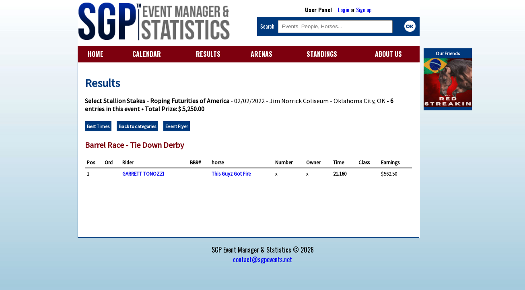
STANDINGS (322, 54)
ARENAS (261, 54)
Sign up (364, 9)
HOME (95, 54)
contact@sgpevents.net (262, 259)
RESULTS (208, 54)
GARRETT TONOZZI (143, 173)
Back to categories (137, 126)
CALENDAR (146, 54)
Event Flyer (176, 126)
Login (343, 9)
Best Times (98, 126)
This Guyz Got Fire (231, 173)
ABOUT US (388, 54)
